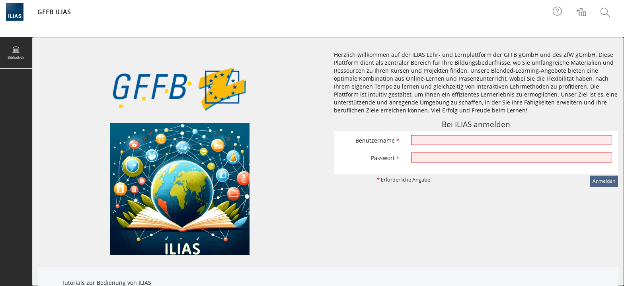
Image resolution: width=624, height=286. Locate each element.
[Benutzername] (511, 140)
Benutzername (377, 140)
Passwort (385, 158)
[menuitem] (582, 12)
